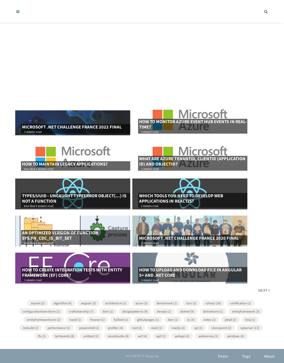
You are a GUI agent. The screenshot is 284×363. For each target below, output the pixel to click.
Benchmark (167, 303)
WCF (142, 336)
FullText (121, 319)
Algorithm (63, 303)
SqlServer (249, 328)
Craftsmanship (81, 311)
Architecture (115, 303)
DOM (107, 311)
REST (137, 328)
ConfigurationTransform (41, 311)
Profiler (115, 328)
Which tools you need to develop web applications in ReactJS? (181, 198)
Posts (223, 356)
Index (209, 319)
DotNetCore (213, 311)
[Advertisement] (142, 53)
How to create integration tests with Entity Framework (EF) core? (72, 272)
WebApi (182, 336)
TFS (42, 336)
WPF (161, 336)
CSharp (213, 303)
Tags (246, 356)
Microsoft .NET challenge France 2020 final (189, 238)
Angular (88, 303)
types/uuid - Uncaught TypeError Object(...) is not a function (74, 198)
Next (264, 290)
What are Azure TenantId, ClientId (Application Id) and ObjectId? (192, 161)
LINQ (250, 319)
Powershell (89, 328)
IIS (190, 319)
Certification (240, 303)
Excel (75, 319)
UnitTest (91, 336)
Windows (235, 336)
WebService (208, 336)
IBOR (173, 319)
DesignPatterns (135, 311)
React (156, 328)
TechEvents (64, 336)
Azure (141, 303)
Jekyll (230, 319)
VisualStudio (118, 336)
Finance (97, 319)
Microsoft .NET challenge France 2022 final (72, 127)
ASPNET (38, 303)
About (269, 356)
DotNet (187, 311)
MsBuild (30, 328)
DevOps (164, 311)
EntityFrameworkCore (44, 319)
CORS (191, 303)
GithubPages (148, 319)
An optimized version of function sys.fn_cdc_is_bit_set (60, 235)
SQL (198, 328)
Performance (59, 328)
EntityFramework (246, 311)
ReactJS (178, 328)
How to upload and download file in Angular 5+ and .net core (190, 272)
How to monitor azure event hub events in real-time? (193, 124)
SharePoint (221, 328)
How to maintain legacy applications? (65, 164)
